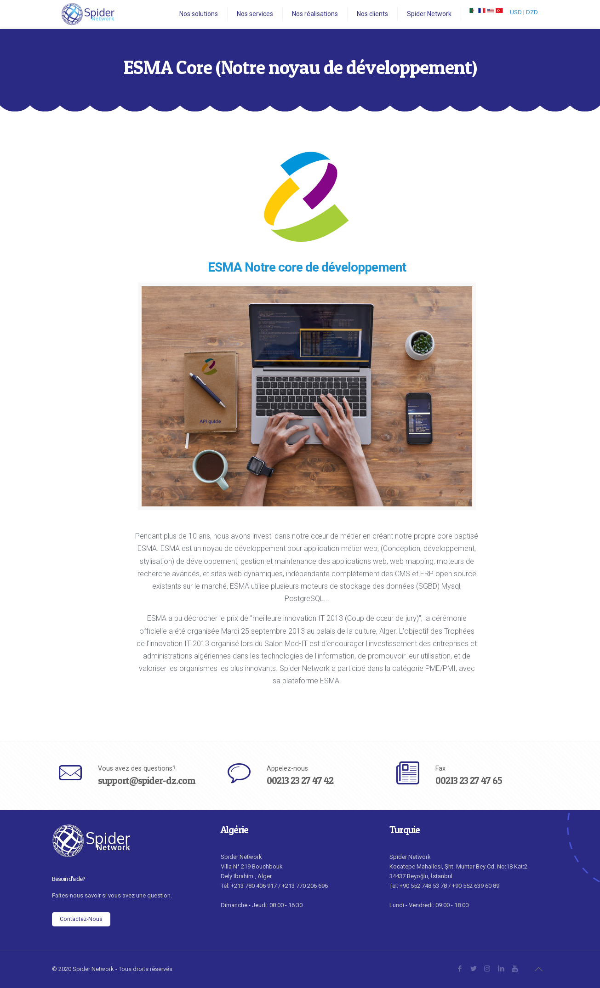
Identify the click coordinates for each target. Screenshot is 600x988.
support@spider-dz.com (146, 780)
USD (516, 12)
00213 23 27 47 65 (468, 780)
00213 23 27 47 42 (300, 780)
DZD (532, 12)
